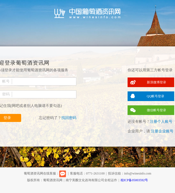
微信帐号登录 (156, 110)
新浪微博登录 (156, 82)
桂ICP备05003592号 (134, 180)
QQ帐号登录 (155, 96)
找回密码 (68, 118)
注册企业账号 (162, 131)
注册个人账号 (161, 122)
